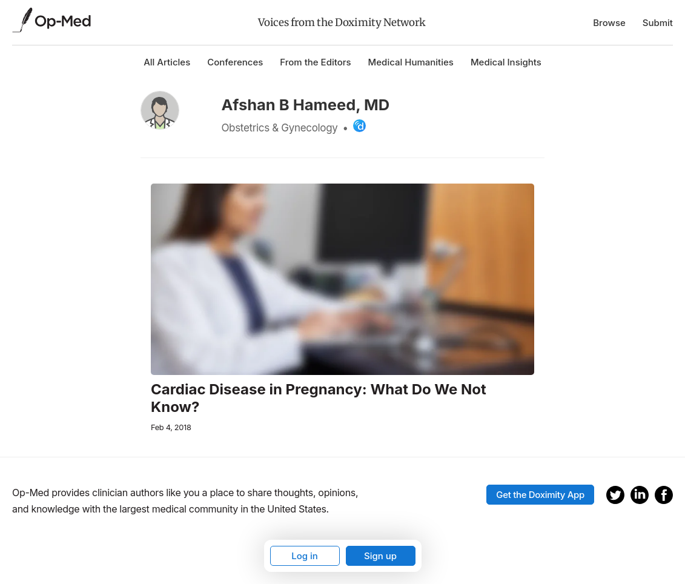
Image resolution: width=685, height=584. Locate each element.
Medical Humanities (411, 62)
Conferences (235, 62)
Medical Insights (506, 62)
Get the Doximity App (540, 494)
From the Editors (315, 62)
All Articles (167, 62)
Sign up (380, 556)
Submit (658, 22)
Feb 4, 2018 (171, 427)
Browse (609, 22)
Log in (304, 556)
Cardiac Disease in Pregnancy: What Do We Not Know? (318, 398)
